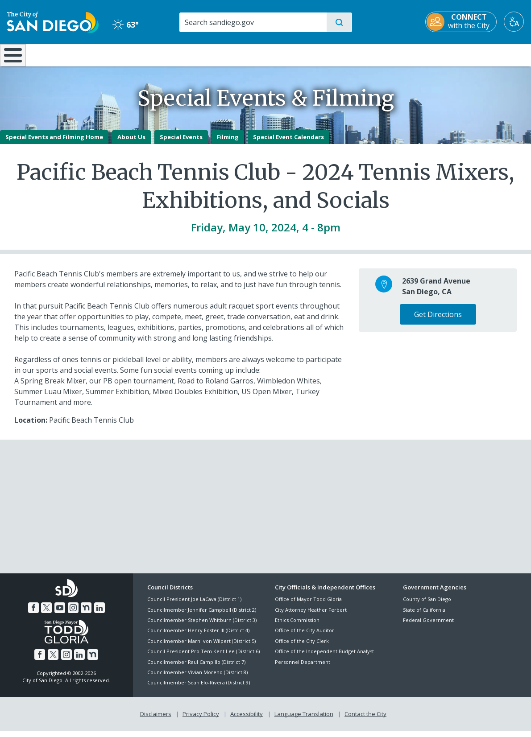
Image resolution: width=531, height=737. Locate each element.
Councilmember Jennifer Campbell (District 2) (201, 616)
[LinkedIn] (99, 614)
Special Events (181, 143)
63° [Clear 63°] (125, 24)
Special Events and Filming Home (54, 143)
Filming (228, 143)
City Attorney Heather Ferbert (311, 616)
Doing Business (234, 54)
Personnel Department (302, 668)
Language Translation (303, 720)
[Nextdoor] (86, 614)
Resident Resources (156, 54)
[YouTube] (59, 614)
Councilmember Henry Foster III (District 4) (198, 637)
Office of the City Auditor (304, 637)
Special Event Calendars (288, 143)
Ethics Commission (297, 626)
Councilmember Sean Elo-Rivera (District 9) (198, 689)
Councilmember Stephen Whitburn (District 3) (202, 626)
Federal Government (428, 626)
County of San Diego (427, 605)
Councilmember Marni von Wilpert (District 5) (201, 647)
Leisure (74, 54)
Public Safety (401, 54)
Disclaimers (155, 720)
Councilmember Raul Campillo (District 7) (196, 668)
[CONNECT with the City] (461, 22)
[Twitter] (46, 614)
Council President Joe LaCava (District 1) (194, 605)
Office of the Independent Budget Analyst (324, 658)
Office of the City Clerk (302, 647)
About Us (131, 143)
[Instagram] (73, 614)
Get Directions (438, 320)
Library (314, 54)
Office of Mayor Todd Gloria (308, 605)
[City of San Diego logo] (53, 21)
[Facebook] (33, 614)
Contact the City (365, 720)
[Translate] (514, 22)
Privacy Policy (201, 720)
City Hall (487, 54)
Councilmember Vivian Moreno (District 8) (197, 678)
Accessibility (246, 720)
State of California (424, 616)
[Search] (252, 22)
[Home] (16, 58)
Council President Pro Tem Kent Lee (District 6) (203, 658)
